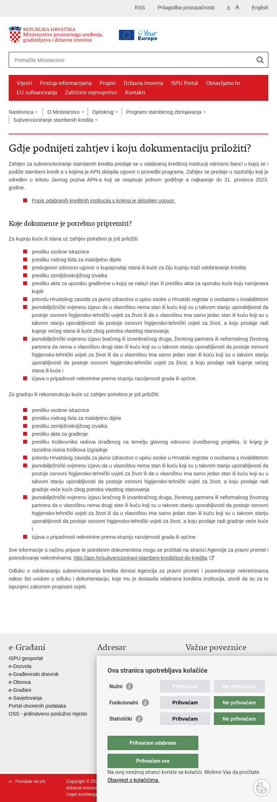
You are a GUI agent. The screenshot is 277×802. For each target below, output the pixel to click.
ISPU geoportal (26, 658)
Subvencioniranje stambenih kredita (53, 120)
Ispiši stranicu (12, 622)
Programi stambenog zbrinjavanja (164, 112)
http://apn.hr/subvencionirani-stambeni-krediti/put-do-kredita (140, 558)
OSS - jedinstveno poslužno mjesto (48, 714)
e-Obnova (20, 682)
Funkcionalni (123, 717)
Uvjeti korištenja (81, 794)
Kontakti (135, 92)
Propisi (108, 83)
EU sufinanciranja (37, 92)
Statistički (120, 733)
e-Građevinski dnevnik (34, 674)
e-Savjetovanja (25, 698)
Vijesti (24, 83)
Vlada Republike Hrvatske (214, 658)
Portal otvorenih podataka (37, 706)
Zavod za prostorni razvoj (213, 666)
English (260, 7)
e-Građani (20, 690)
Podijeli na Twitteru (43, 622)
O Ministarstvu (63, 112)
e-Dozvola (20, 666)
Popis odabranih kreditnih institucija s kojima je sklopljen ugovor (103, 200)
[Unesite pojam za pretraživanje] (115, 60)
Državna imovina (143, 83)
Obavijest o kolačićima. (133, 780)
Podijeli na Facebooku (28, 622)
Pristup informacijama (66, 83)
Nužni (115, 701)
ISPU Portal (184, 83)
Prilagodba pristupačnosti (186, 7)
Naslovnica (21, 112)
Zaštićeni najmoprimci (91, 92)
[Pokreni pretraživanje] (260, 60)
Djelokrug (103, 112)
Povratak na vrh (30, 781)
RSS (140, 7)
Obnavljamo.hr (223, 83)
